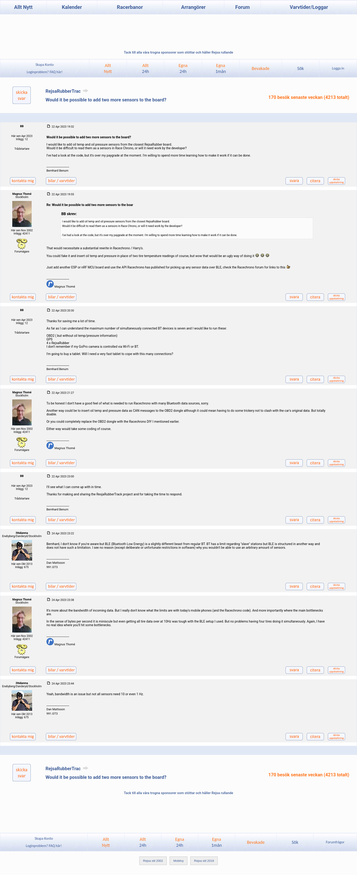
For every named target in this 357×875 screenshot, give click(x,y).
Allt (145, 68)
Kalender (72, 7)
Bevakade (261, 68)
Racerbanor (130, 7)
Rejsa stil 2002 (153, 860)
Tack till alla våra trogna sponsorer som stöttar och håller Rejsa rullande (178, 52)
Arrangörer (193, 7)
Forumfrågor (335, 842)
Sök (300, 68)
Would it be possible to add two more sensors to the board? (106, 100)
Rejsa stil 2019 (204, 860)
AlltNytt (108, 68)
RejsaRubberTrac (68, 91)
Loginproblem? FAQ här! (45, 72)
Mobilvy (178, 860)
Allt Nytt (23, 7)
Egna (182, 68)
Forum (242, 7)
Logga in (338, 68)
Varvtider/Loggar (309, 7)
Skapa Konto (45, 64)
